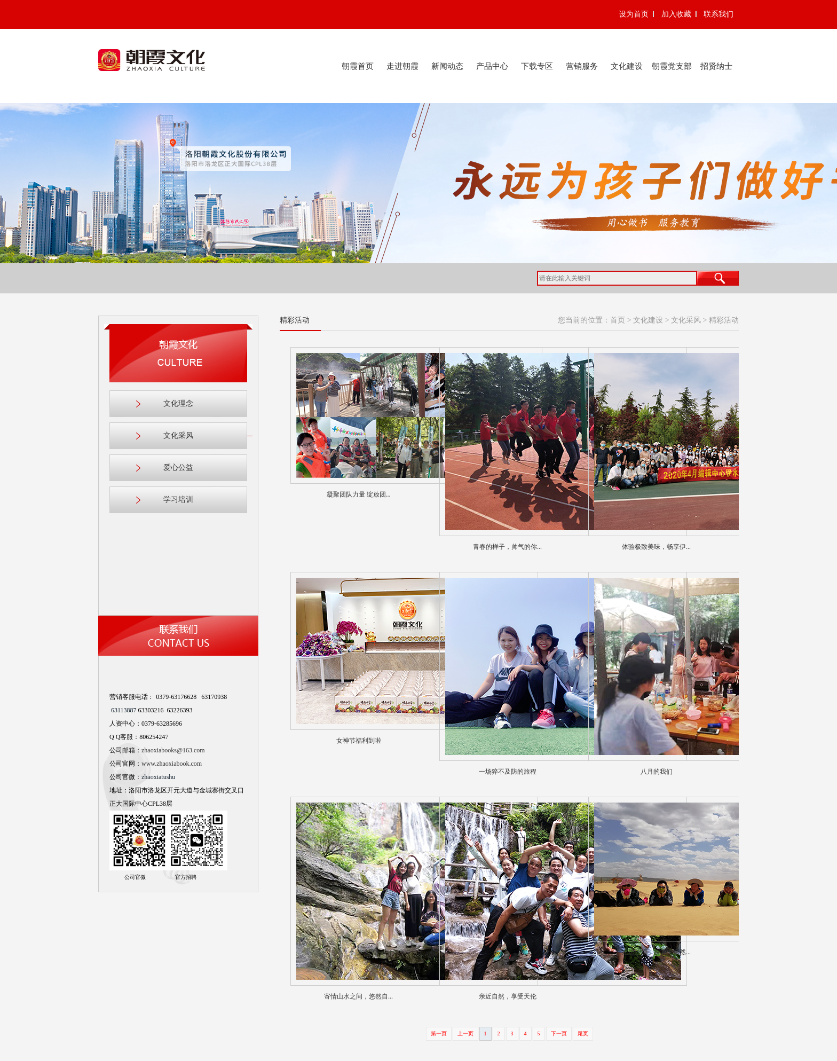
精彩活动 (724, 320)
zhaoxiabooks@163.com (173, 750)
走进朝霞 (402, 66)
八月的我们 (657, 771)
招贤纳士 (716, 66)
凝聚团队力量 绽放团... (359, 494)
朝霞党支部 (672, 66)
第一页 (439, 1033)
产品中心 (492, 66)
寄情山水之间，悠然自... (358, 996)
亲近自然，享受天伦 (507, 996)
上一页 (465, 1033)
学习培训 (178, 500)
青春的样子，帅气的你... (507, 547)
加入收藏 (676, 14)
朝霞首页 (358, 66)
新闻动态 (447, 66)
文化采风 (205, 435)
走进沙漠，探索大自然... (656, 952)
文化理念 (178, 403)
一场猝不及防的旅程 (507, 771)
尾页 (583, 1033)
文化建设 (627, 66)
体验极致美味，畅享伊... (656, 547)
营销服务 (582, 66)
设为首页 (634, 14)
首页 (617, 320)
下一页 (559, 1033)
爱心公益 (178, 467)
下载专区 (537, 66)
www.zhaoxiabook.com (171, 763)
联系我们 (718, 14)
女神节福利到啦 (358, 740)
